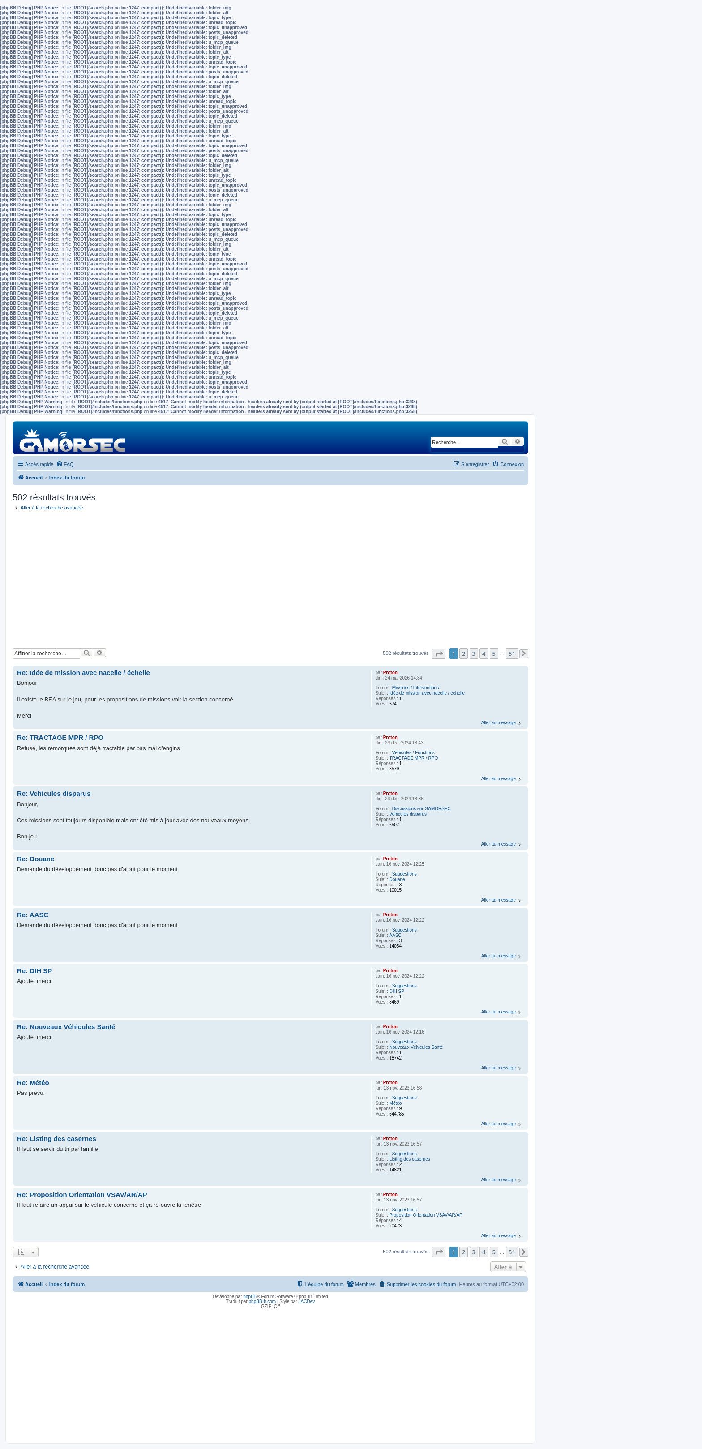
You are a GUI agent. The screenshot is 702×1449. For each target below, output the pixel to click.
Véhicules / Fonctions (413, 752)
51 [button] (512, 654)
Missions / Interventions (415, 687)
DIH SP (397, 991)
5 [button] (494, 654)
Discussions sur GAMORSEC (421, 808)
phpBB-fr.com (262, 1301)
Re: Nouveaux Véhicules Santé (66, 1026)
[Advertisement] (270, 581)
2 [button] (463, 654)
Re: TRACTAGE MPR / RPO (60, 737)
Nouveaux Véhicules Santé (416, 1047)
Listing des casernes (410, 1159)
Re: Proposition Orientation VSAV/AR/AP (82, 1194)
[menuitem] (65, 464)
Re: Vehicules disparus (53, 793)
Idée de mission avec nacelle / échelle (427, 693)
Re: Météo (33, 1082)
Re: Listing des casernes (56, 1138)
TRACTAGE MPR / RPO (414, 758)
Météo (396, 1103)
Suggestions (404, 874)
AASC (396, 935)
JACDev (307, 1301)
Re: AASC (32, 915)
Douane (397, 879)
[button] (438, 654)
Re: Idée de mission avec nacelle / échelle (83, 672)
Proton (390, 672)
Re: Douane (35, 859)
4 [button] (483, 654)
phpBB (250, 1296)
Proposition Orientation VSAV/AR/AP (426, 1215)
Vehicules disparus (408, 814)
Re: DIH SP (34, 971)
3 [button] (473, 654)
